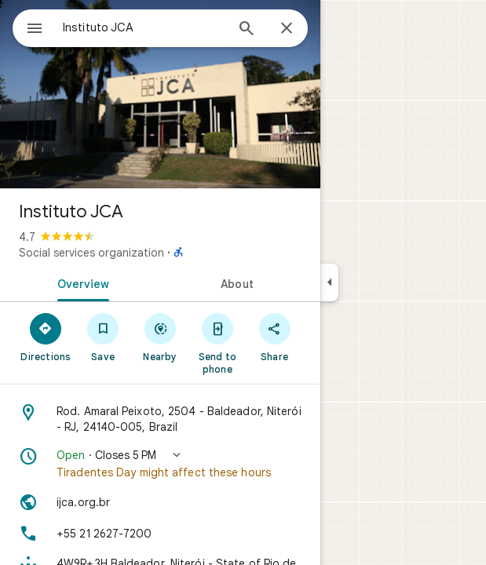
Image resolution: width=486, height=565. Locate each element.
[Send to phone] (217, 343)
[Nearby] (160, 336)
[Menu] (35, 29)
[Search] (246, 29)
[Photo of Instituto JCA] (160, 94)
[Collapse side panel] (329, 282)
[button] (160, 464)
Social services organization (91, 253)
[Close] (286, 29)
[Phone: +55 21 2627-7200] (160, 533)
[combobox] (144, 27)
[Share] (274, 336)
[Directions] (46, 336)
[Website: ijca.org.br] (160, 502)
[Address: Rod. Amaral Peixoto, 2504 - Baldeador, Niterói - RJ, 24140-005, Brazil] (160, 419)
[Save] (103, 336)
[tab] (80, 282)
